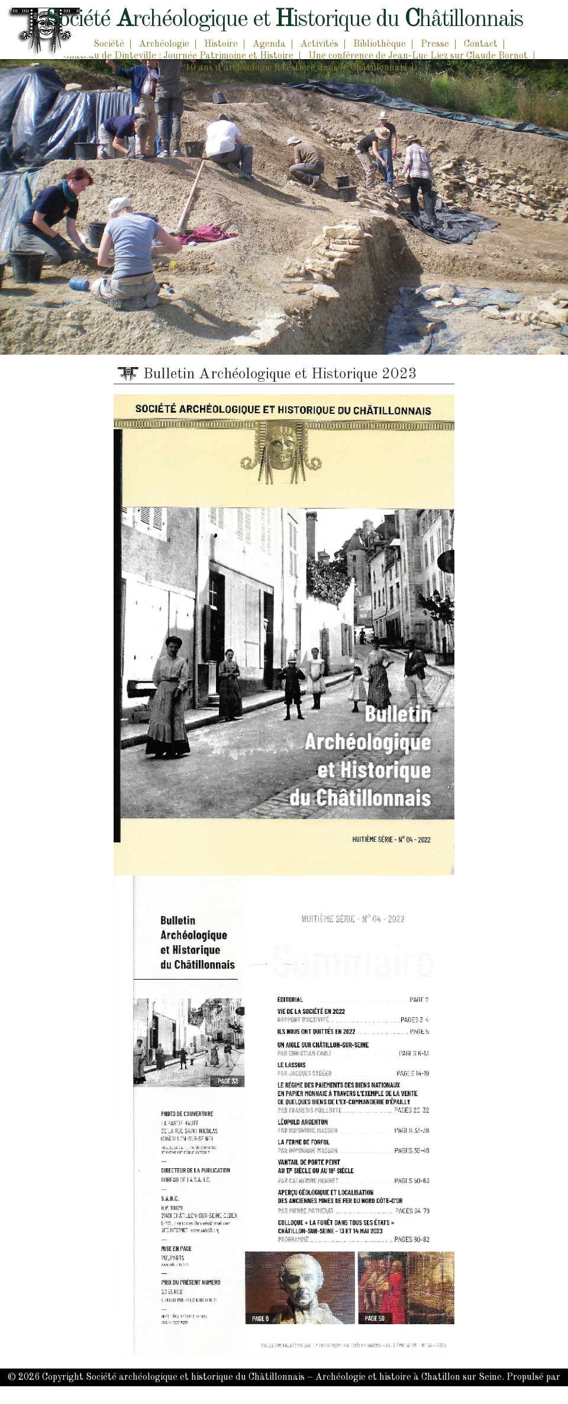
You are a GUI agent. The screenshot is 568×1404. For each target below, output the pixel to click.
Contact (481, 44)
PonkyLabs (312, 1395)
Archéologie (164, 44)
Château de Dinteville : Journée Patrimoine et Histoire (178, 56)
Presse (435, 44)
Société (108, 44)
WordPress (253, 1395)
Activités (319, 44)
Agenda (269, 44)
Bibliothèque (379, 44)
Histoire (221, 44)
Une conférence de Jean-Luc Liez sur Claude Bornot (418, 56)
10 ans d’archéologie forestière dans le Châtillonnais (295, 68)
